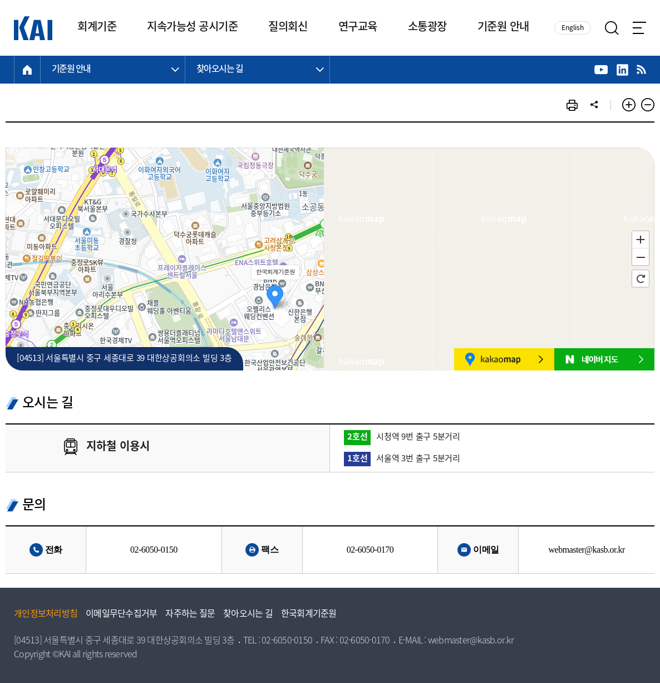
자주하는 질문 (190, 614)
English (573, 28)
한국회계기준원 (309, 614)
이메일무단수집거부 (121, 614)
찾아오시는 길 (248, 614)
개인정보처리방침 (45, 614)
